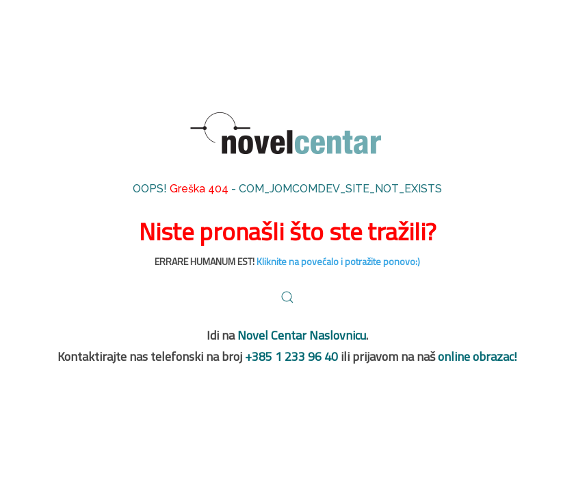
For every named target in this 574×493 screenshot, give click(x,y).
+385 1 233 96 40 (291, 356)
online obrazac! (477, 356)
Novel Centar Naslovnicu (301, 335)
